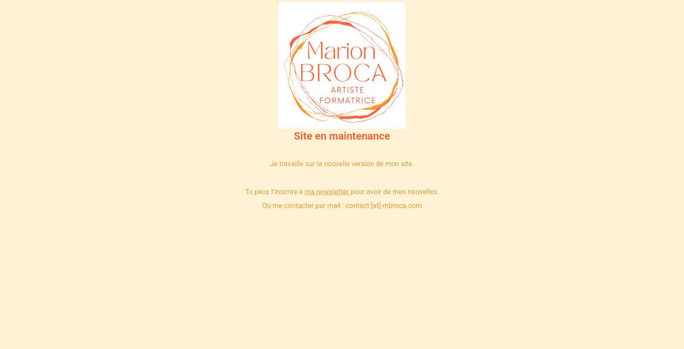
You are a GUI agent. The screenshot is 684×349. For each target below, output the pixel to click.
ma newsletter (327, 192)
